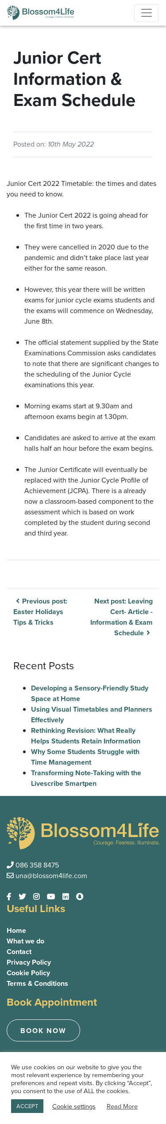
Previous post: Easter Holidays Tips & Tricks (40, 611)
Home (16, 930)
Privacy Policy (29, 962)
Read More (122, 1106)
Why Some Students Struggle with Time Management (85, 757)
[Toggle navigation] (146, 13)
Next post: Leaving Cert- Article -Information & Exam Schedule (121, 617)
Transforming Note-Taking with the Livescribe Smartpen (86, 778)
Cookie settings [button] (74, 1106)
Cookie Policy (28, 973)
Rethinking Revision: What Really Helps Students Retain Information (85, 735)
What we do (25, 941)
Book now (43, 1031)
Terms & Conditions (37, 983)
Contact (19, 952)
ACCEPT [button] (27, 1106)
